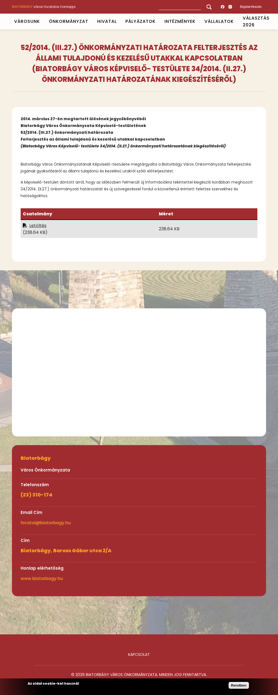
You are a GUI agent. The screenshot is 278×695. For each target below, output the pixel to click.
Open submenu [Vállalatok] (236, 21)
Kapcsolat (139, 654)
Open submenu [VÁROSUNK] (42, 21)
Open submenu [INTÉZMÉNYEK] (198, 21)
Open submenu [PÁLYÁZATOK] (158, 21)
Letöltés (37, 225)
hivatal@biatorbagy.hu (46, 523)
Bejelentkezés (251, 6)
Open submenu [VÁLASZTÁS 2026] (271, 21)
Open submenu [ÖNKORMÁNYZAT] (90, 21)
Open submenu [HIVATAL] (119, 21)
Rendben (239, 685)
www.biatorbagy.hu (42, 578)
